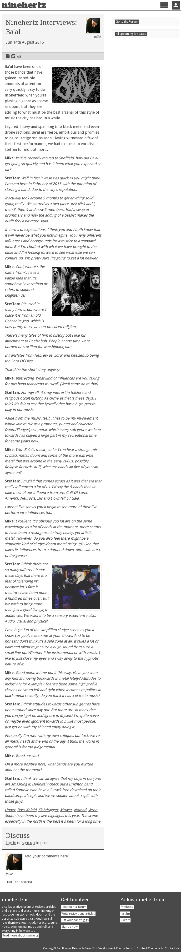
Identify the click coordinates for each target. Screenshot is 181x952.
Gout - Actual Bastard (133, 340)
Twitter (13, 56)
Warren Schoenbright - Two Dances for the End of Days (145, 351)
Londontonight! (133, 396)
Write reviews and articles (78, 913)
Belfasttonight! (134, 424)
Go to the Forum (127, 360)
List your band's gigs (75, 920)
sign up (28, 843)
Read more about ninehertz (20, 935)
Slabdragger (48, 810)
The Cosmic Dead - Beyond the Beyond (141, 329)
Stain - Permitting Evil (134, 302)
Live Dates (127, 373)
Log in (11, 843)
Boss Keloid (26, 810)
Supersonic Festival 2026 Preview (143, 318)
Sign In (176, 5)
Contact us (172, 948)
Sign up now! (69, 926)
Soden (10, 815)
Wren (92, 810)
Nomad (80, 810)
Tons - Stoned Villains (133, 310)
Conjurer (94, 778)
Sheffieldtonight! (134, 437)
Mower (66, 810)
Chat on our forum (73, 907)
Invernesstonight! (130, 383)
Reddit (19, 56)
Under (10, 810)
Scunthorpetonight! (137, 410)
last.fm (125, 913)
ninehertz (24, 5)
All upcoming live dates (131, 447)
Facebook (8, 56)
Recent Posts (129, 295)
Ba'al (9, 66)
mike (93, 28)
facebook (127, 907)
